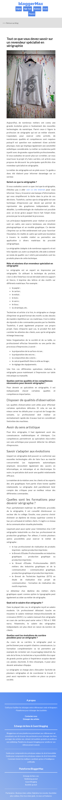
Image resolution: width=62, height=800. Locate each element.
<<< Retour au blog (10, 23)
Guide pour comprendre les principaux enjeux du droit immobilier (31, 753)
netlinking (13, 742)
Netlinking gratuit (31, 779)
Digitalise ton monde (40, 793)
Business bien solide (23, 793)
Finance (32, 14)
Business (37, 9)
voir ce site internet (35, 189)
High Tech (27, 9)
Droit (45, 9)
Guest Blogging (31, 782)
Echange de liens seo (31, 776)
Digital (18, 9)
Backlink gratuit (31, 785)
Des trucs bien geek (27, 796)
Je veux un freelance (44, 796)
